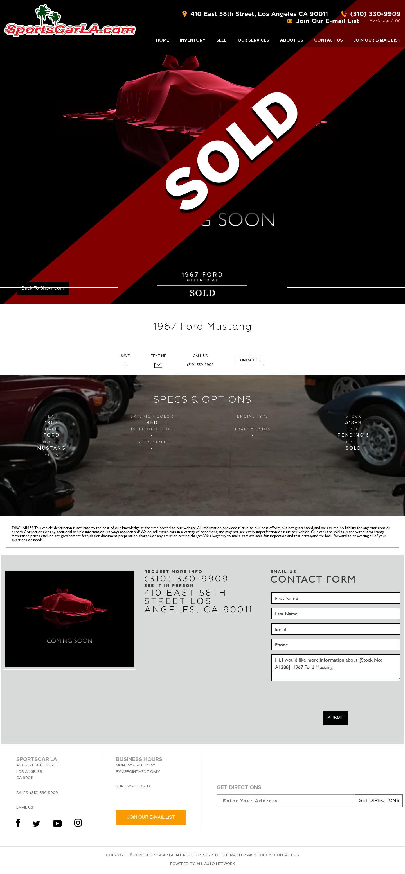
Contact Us (328, 40)
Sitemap (230, 855)
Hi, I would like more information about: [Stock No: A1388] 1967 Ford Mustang (335, 667)
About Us (291, 40)
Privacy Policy (256, 855)
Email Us (24, 807)
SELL (221, 40)
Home (162, 40)
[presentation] (314, 696)
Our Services (253, 40)
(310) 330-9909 (200, 364)
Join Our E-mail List (377, 40)
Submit (336, 718)
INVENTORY (192, 40)
